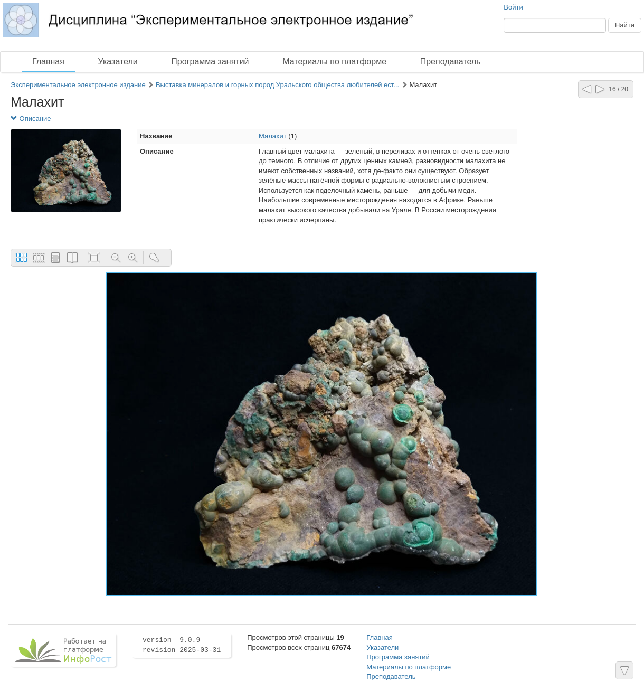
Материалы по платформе (334, 61)
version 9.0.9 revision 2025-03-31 (182, 645)
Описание (31, 118)
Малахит (273, 136)
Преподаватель (450, 61)
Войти (513, 7)
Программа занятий (210, 61)
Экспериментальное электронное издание (78, 85)
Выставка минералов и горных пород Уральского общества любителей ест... (277, 85)
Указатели (118, 61)
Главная (48, 61)
